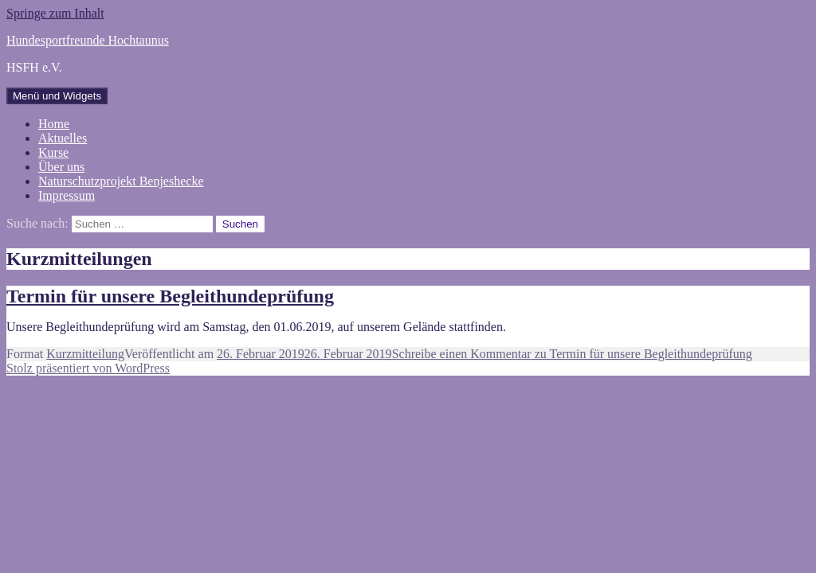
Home (53, 124)
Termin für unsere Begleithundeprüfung (170, 296)
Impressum (66, 195)
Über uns (61, 166)
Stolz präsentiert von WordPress (88, 368)
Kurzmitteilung (85, 354)
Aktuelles (62, 138)
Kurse (53, 152)
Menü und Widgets (57, 96)
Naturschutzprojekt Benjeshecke (120, 181)
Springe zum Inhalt (55, 13)
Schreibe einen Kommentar (572, 354)
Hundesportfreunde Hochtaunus (87, 40)
